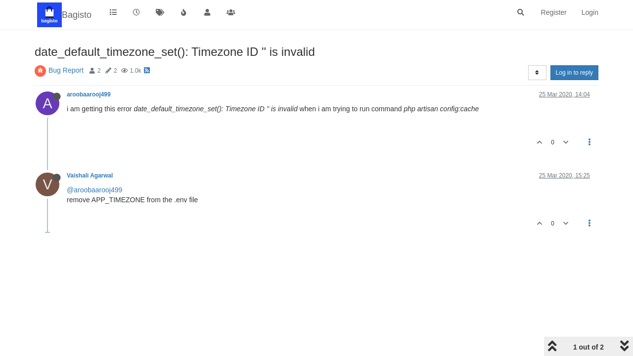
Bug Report (66, 70)
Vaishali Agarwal (90, 175)
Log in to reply (574, 72)
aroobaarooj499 (89, 94)
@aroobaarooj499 (94, 190)
